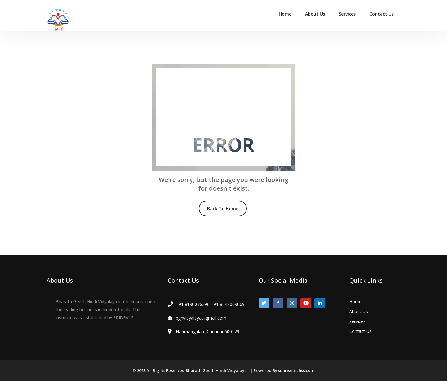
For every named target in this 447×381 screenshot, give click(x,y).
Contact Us (381, 14)
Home (285, 14)
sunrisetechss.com (296, 370)
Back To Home (222, 208)
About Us (315, 14)
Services (347, 14)
